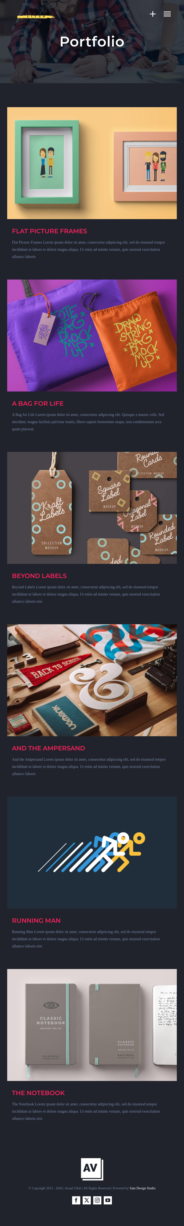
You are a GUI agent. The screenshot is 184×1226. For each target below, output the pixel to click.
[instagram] (97, 1200)
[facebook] (76, 1200)
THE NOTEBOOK (38, 1093)
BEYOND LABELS (39, 576)
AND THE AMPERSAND (48, 748)
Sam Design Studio (142, 1188)
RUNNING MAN (36, 920)
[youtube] (108, 1200)
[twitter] (87, 1200)
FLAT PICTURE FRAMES (49, 231)
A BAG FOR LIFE (37, 403)
